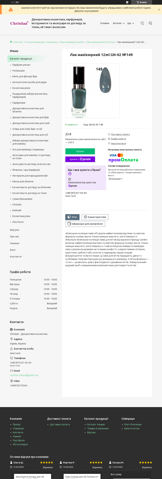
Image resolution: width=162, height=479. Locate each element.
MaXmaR (16, 210)
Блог (13, 249)
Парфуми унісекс (21, 64)
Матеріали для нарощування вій (29, 175)
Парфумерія (18, 102)
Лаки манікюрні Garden (72, 42)
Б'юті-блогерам (133, 424)
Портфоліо (19, 440)
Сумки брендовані (22, 199)
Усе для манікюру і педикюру (41, 42)
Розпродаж (18, 70)
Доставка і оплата (60, 424)
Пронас (17, 424)
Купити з (80, 159)
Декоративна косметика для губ (30, 134)
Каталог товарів (96, 424)
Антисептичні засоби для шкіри (29, 82)
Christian (16, 204)
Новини (14, 243)
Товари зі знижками (98, 428)
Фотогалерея (20, 444)
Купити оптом (132, 428)
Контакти (15, 256)
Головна (104, 23)
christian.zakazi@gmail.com (24, 375)
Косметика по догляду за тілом (29, 193)
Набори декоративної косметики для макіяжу (30, 142)
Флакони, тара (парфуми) (26, 170)
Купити (80, 151)
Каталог (117, 23)
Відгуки (14, 229)
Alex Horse (18, 222)
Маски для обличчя (22, 181)
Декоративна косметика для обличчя (28, 110)
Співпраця (18, 428)
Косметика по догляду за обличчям (31, 187)
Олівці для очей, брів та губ (27, 129)
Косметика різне (21, 88)
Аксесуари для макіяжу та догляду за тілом (31, 157)
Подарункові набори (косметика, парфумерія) (30, 95)
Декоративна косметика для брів (30, 117)
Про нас (14, 236)
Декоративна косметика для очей (30, 123)
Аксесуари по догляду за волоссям (31, 164)
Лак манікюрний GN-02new (100, 42)
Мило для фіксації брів (24, 76)
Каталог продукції (21, 58)
